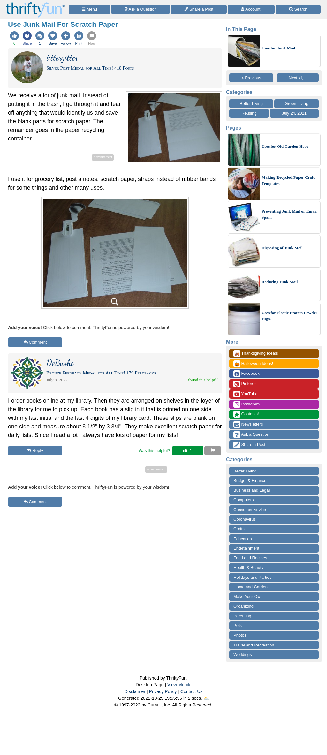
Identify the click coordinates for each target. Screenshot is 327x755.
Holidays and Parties (252, 577)
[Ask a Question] (140, 9)
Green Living (296, 103)
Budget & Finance (249, 480)
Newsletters (248, 424)
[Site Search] (298, 9)
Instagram (246, 404)
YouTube (245, 394)
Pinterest (245, 384)
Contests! (246, 414)
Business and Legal (251, 490)
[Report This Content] (212, 451)
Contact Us (191, 691)
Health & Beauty (248, 567)
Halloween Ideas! (253, 363)
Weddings (242, 654)
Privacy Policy (163, 691)
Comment (35, 342)
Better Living (251, 103)
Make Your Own (248, 596)
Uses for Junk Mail (278, 48)
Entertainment (246, 548)
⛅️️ (206, 698)
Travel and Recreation (253, 645)
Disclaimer (135, 691)
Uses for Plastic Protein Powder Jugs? (289, 315)
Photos (239, 635)
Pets (237, 625)
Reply (35, 450)
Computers (243, 499)
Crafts (239, 528)
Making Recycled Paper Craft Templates (288, 180)
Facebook (246, 373)
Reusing (249, 113)
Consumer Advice (249, 509)
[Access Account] (251, 9)
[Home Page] (35, 3)
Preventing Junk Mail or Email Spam (289, 214)
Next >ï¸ (298, 77)
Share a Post (249, 445)
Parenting (242, 616)
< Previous (251, 77)
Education (242, 538)
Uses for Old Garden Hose (285, 146)
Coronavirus (244, 519)
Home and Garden (250, 587)
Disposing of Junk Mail (282, 247)
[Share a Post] (199, 9)
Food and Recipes (250, 557)
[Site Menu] (89, 9)
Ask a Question (251, 434)
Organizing (243, 606)
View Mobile (179, 684)
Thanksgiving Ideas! (255, 353)
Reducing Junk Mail (280, 281)
